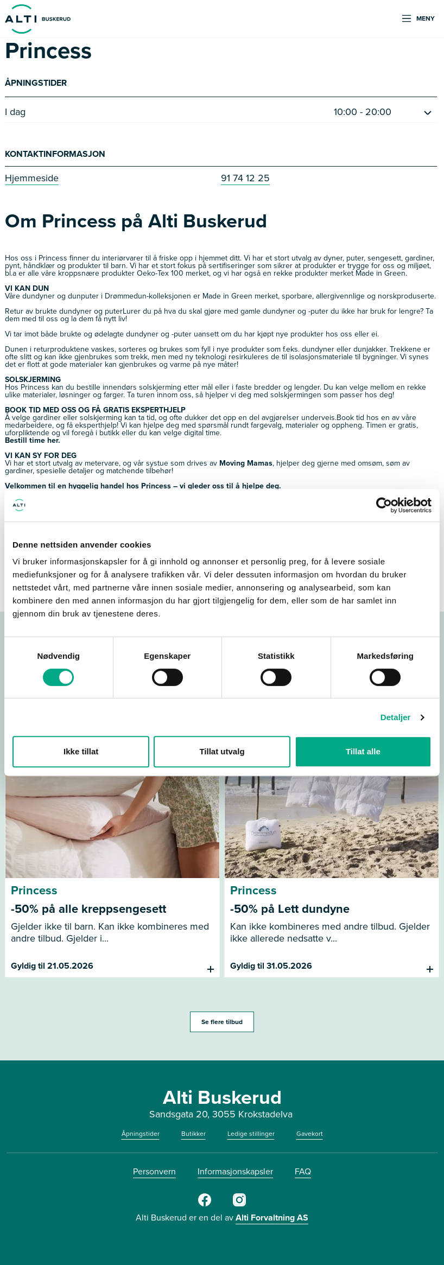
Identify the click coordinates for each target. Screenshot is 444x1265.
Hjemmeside (32, 178)
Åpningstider (141, 1134)
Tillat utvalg (221, 751)
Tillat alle (363, 751)
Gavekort (309, 1134)
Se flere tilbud (222, 1022)
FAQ (303, 1171)
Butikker (193, 1134)
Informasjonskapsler (235, 1171)
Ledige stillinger (251, 1134)
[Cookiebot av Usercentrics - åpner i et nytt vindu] (384, 505)
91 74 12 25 (245, 178)
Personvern (154, 1171)
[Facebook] (204, 1204)
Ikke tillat (81, 751)
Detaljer (395, 717)
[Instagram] (239, 1204)
